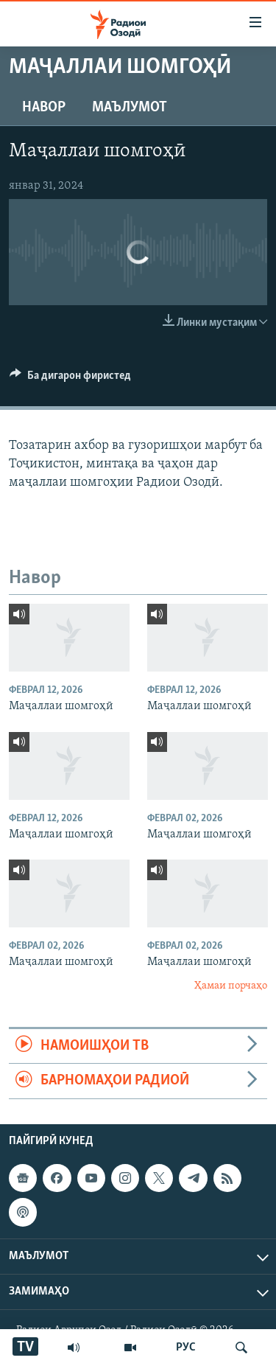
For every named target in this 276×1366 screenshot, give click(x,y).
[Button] (70, 379)
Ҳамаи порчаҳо (230, 986)
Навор (44, 107)
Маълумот (129, 107)
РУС (186, 1347)
